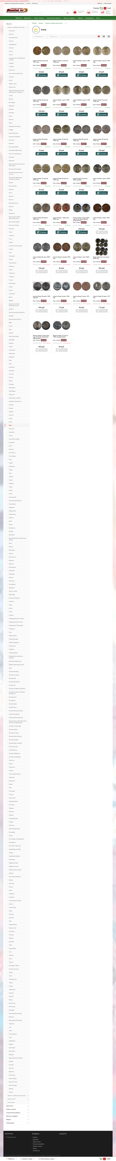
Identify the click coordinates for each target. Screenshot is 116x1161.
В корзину (43, 75)
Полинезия (12, 791)
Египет (11, 326)
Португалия (12, 798)
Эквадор (11, 1054)
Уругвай (11, 996)
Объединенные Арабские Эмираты (16, 656)
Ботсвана (11, 157)
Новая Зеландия (13, 639)
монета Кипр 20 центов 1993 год (60, 179)
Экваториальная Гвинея (16, 1058)
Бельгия (11, 119)
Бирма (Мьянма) (13, 133)
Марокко (11, 560)
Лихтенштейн (12, 497)
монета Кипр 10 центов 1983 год (60, 61)
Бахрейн (11, 109)
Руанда (11, 822)
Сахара (11, 852)
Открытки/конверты (53, 18)
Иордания (11, 357)
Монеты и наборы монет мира (18, 27)
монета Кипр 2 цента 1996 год (101, 61)
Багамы (11, 99)
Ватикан (11, 199)
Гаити (10, 239)
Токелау (11, 955)
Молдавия (12, 574)
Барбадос (11, 105)
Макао (11, 524)
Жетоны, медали (69, 18)
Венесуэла (12, 213)
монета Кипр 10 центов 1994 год (60, 139)
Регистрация (107, 3)
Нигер (10, 611)
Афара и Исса (12, 83)
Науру (10, 605)
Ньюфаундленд (13, 652)
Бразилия (11, 160)
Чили (10, 1037)
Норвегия (11, 649)
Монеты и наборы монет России (18, 1096)
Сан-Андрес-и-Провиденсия (16, 839)
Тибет (10, 945)
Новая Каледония (14, 642)
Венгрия (11, 206)
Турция (11, 982)
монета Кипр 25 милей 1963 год (40, 139)
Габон (10, 232)
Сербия (11, 880)
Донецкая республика (15, 319)
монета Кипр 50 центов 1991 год (40, 100)
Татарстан (12, 931)
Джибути (11, 309)
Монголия (11, 581)
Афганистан (12, 87)
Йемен (10, 380)
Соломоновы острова (15, 900)
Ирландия (11, 367)
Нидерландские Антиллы (16, 622)
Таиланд (11, 934)
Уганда (11, 986)
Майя (10, 521)
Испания (11, 374)
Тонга (10, 958)
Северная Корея (13, 863)
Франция (11, 1017)
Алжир (11, 51)
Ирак (10, 360)
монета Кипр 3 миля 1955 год (101, 218)
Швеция (11, 1044)
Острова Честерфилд (14, 757)
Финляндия (12, 1006)
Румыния (11, 825)
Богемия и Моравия (14, 136)
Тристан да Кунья (14, 969)
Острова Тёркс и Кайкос (15, 743)
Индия (10, 346)
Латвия (11, 476)
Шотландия (12, 1047)
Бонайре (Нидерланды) (15, 150)
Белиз (10, 116)
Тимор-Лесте (12, 948)
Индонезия (12, 353)
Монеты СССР (18, 1099)
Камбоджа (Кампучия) (15, 401)
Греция (11, 286)
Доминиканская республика (17, 312)
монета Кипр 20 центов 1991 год (40, 61)
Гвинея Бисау (12, 263)
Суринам (11, 917)
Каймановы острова (14, 398)
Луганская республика (15, 500)
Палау (10, 763)
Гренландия (12, 283)
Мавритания (12, 511)
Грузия (11, 290)
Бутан (10, 192)
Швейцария (12, 1041)
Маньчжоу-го (12, 557)
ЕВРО (10, 322)
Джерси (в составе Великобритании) (14, 304)
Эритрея (11, 1064)
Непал (10, 608)
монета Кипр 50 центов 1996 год (80, 139)
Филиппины (12, 1003)
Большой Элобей (13, 147)
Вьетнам (11, 228)
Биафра (11, 129)
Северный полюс (13, 866)
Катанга (11, 415)
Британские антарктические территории (17, 164)
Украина (11, 993)
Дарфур (11, 300)
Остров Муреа (13, 704)
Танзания (11, 941)
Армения (11, 76)
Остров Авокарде (14, 671)
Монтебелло (12, 584)
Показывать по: (53, 36)
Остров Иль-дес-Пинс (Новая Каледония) (17, 692)
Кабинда (11, 384)
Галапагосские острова (15, 245)
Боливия (11, 143)
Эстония (11, 1068)
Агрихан (11, 41)
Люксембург (12, 504)
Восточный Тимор (14, 225)
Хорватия (11, 1023)
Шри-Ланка (12, 1051)
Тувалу (11, 972)
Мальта (11, 553)
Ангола (11, 54)
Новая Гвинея (13, 635)
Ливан (10, 487)
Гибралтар (12, 273)
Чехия (10, 1030)
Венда (10, 210)
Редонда (11, 808)
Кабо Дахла (12, 387)
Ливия (10, 490)
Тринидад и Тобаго (14, 965)
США (10, 921)
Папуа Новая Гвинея (14, 774)
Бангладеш (12, 102)
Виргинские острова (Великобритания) (14, 217)
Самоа (11, 835)
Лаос (10, 473)
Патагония (12, 780)
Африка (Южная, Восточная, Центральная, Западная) (17, 91)
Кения (10, 422)
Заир (10, 329)
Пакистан (11, 760)
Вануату (11, 196)
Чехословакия (13, 1034)
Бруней (11, 182)
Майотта (11, 517)
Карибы (11, 411)
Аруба (10, 80)
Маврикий (12, 507)
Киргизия (11, 428)
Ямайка (11, 1088)
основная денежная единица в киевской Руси (14, 1)
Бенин (10, 123)
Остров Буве (12, 678)
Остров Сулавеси (13, 739)
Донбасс (11, 315)
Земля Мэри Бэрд (14, 336)
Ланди (10, 469)
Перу (10, 787)
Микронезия (12, 567)
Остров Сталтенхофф (15, 726)
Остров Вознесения (14, 681)
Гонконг (11, 280)
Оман (10, 668)
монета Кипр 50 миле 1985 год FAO (41, 296)
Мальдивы (12, 550)
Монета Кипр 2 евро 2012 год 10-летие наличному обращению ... (41, 337)
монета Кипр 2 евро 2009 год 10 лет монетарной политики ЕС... (81, 219)
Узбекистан (12, 989)
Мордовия (12, 587)
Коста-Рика (12, 452)
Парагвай (11, 777)
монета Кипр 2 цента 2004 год (101, 179)
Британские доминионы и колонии (16, 173)
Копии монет (11, 1102)
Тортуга (11, 962)
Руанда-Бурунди (13, 818)
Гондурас (11, 276)
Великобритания (13, 203)
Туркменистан (13, 979)
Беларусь (11, 112)
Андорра (11, 63)
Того (10, 952)
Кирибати (11, 432)
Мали (10, 543)
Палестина (12, 767)
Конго (10, 446)
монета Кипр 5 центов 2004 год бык (80, 179)
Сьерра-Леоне (13, 924)
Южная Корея (13, 1078)
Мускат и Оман (13, 591)
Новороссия (12, 646)
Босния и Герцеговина (15, 153)
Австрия (11, 34)
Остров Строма (13, 729)
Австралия (12, 30)
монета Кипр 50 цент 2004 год (41, 257)
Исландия (11, 370)
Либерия (11, 483)
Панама (11, 770)
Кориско (11, 449)
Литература (89, 18)
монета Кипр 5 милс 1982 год (61, 296)
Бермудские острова (14, 126)
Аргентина (12, 70)
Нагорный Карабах (14, 598)
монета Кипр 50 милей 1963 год (40, 218)
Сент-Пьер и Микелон (15, 876)
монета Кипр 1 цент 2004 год (81, 257)
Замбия (11, 333)
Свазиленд (12, 859)
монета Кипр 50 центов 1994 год (100, 139)
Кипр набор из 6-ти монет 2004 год (101, 257)
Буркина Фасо (13, 186)
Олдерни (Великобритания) (16, 664)
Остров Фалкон (13, 750)
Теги (97, 18)
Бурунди (11, 189)
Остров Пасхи (13, 707)
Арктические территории (16, 73)
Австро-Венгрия (13, 37)
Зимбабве (11, 339)
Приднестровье (13, 801)
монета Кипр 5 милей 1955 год (61, 257)
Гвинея (11, 259)
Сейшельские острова (15, 869)
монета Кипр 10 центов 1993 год (40, 179)
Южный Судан (13, 1085)
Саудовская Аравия (14, 856)
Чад (10, 1027)
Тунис (10, 975)
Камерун (11, 404)
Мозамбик (12, 570)
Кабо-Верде (12, 391)
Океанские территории (15, 661)
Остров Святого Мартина (16, 717)
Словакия (11, 893)
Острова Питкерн (14, 733)
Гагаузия (11, 235)
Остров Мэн (12, 700)
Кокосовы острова (14, 439)
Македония (12, 528)
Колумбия (11, 442)
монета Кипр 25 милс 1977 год (101, 296)
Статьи (28, 3)
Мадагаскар (12, 514)
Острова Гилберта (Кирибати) (17, 688)
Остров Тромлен (13, 746)
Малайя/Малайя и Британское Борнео (17, 539)
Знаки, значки (39, 18)
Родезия (11, 815)
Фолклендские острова (15, 1013)
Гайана (11, 242)
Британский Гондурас (15, 169)
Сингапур (11, 883)
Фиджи (11, 999)
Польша (11, 794)
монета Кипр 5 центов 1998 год (100, 100)
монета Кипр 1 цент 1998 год (61, 100)
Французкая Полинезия (15, 1020)
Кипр (10, 425)
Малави (11, 531)
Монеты (18, 18)
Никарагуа (12, 628)
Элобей (11, 1061)
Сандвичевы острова (15, 849)
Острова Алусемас (14, 675)
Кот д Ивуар (12, 456)
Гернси (11, 269)
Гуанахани (12, 293)
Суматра (11, 914)
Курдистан (12, 466)
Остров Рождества (14, 714)
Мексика (11, 563)
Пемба (11, 784)
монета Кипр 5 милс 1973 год (81, 296)
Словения (11, 897)
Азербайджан (13, 44)
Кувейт (11, 463)
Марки (80, 18)
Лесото (11, 480)
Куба (10, 459)
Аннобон (11, 66)
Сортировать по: (38, 36)
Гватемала (12, 256)
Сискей (11, 887)
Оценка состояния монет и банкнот (15, 3)
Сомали (11, 904)
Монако (11, 577)
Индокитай (12, 350)
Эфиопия (11, 1071)
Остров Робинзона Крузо (16, 710)
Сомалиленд (12, 907)
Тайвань (11, 938)
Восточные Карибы (14, 221)
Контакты (35, 3)
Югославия (12, 1075)
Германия (11, 266)
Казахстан (12, 394)
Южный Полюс (13, 1082)
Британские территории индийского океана (15, 178)
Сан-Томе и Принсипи (15, 845)
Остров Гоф (12, 685)
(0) (37, 68)
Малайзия (12, 534)
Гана (10, 252)
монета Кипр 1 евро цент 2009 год (61, 218)
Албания (11, 47)
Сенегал (11, 873)
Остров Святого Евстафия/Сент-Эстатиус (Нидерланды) (18, 721)
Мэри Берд (12, 594)
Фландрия (11, 1010)
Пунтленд (11, 804)
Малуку (11, 546)
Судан (10, 910)
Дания (10, 297)
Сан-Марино (12, 842)
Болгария (11, 140)
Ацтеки (11, 95)
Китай (10, 435)
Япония (11, 1092)
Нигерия (11, 615)
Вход (100, 3)
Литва (10, 493)
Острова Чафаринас (14, 753)
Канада (11, 408)
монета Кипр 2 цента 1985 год (81, 61)
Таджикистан (12, 928)
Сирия (10, 890)
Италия (11, 377)
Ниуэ (10, 632)
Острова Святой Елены (15, 736)
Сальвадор (12, 832)
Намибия (11, 601)
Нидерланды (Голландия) (16, 625)
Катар (10, 418)
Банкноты (27, 18)
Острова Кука (12, 697)
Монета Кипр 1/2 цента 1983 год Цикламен (60, 336)
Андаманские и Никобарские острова (17, 58)
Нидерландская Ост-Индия (16, 618)
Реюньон (11, 811)
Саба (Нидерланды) (14, 828)
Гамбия (11, 249)
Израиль (11, 343)
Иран (10, 363)
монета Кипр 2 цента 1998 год (81, 100)
